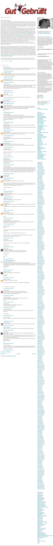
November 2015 (40, 321)
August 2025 (39, 174)
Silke (4, 158)
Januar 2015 (39, 333)
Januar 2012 (39, 378)
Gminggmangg (40, 127)
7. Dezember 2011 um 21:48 (8, 302)
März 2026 (39, 166)
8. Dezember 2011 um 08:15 (8, 330)
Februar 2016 (39, 317)
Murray (38, 508)
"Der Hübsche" (41, 97)
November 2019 (40, 261)
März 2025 (39, 181)
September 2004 (40, 488)
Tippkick (39, 526)
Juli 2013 (39, 356)
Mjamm (38, 500)
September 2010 (40, 398)
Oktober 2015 (39, 322)
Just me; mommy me (41, 528)
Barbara (4, 279)
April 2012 (39, 375)
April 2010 (39, 405)
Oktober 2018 (39, 277)
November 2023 (40, 201)
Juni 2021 (39, 237)
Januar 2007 (39, 453)
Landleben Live (40, 509)
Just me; (39, 531)
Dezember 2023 (40, 199)
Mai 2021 (39, 238)
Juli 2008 (39, 431)
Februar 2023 (39, 212)
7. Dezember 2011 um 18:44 (8, 246)
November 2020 (40, 246)
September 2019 (40, 263)
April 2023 (39, 209)
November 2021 (40, 231)
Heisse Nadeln (40, 498)
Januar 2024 (39, 198)
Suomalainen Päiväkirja (41, 151)
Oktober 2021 (39, 232)
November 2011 (40, 381)
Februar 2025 (39, 182)
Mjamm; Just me (40, 529)
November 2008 (40, 426)
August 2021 (39, 234)
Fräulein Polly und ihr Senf (42, 126)
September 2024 (40, 188)
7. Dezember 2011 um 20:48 (8, 277)
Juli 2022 (39, 221)
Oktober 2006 (39, 457)
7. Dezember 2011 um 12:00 (8, 135)
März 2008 (39, 436)
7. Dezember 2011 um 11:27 (8, 122)
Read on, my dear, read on (42, 144)
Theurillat (20, 35)
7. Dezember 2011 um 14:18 (8, 201)
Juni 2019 (39, 267)
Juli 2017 (39, 296)
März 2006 (39, 466)
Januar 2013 (39, 363)
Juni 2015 (39, 327)
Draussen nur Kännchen (41, 120)
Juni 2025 (39, 177)
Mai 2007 (39, 448)
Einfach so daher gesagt (41, 521)
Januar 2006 (39, 468)
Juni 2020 (39, 252)
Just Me (38, 496)
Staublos (39, 150)
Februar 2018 (39, 287)
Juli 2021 (39, 236)
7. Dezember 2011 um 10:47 (8, 77)
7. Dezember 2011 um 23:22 (8, 321)
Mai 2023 (39, 208)
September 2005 (40, 473)
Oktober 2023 (39, 202)
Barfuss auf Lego (40, 115)
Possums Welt (40, 143)
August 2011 (39, 385)
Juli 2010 (39, 401)
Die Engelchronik (40, 118)
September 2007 (40, 443)
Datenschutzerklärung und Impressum (43, 103)
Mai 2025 (39, 178)
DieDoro (4, 131)
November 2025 (40, 171)
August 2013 (39, 355)
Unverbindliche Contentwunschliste (43, 33)
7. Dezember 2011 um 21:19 (8, 288)
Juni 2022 (39, 222)
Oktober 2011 (39, 382)
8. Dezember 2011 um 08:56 (8, 343)
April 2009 (39, 420)
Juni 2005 (39, 477)
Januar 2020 (39, 258)
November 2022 (40, 216)
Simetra (38, 146)
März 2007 (39, 451)
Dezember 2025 (40, 169)
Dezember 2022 (40, 214)
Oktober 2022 (39, 217)
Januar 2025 (39, 183)
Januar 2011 (39, 393)
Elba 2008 (39, 514)
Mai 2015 (39, 328)
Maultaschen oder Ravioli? (42, 136)
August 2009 (39, 415)
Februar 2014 (39, 347)
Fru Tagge (5, 72)
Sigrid (4, 143)
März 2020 (39, 256)
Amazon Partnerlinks (41, 104)
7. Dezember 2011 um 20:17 (8, 269)
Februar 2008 (39, 437)
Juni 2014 (39, 342)
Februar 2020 (39, 257)
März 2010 (39, 406)
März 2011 (39, 391)
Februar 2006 (39, 467)
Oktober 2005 (39, 472)
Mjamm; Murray (40, 532)
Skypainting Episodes (41, 148)
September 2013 (40, 353)
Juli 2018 (39, 281)
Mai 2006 (39, 463)
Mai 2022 (39, 223)
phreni (4, 100)
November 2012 (40, 366)
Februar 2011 (39, 392)
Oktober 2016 (39, 307)
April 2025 (39, 179)
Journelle (39, 133)
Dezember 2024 (40, 184)
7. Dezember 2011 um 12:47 (8, 147)
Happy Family (39, 499)
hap (38, 539)
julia (4, 290)
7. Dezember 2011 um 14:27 (8, 210)
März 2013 (39, 361)
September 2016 (40, 308)
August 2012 (39, 370)
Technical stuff (40, 525)
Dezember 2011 (40, 380)
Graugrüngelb (40, 128)
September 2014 (40, 338)
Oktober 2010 (39, 397)
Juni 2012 (39, 372)
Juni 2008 (39, 432)
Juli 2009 (39, 416)
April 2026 (39, 164)
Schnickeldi (39, 145)
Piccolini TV (39, 518)
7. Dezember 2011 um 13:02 (8, 164)
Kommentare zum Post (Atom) (10, 356)
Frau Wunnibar (40, 125)
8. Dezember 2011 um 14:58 (8, 350)
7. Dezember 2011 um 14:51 (8, 218)
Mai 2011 (39, 388)
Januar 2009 (39, 423)
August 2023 (39, 204)
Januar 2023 (39, 213)
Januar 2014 (39, 348)
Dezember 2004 (40, 485)
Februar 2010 (39, 407)
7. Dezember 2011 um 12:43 (8, 141)
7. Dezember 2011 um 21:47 (8, 295)
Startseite (18, 353)
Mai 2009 (39, 418)
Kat (4, 239)
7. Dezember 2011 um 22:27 (8, 315)
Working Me (39, 497)
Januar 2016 (39, 318)
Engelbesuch (39, 516)
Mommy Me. (39, 520)
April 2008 (39, 435)
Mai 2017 (39, 298)
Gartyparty (39, 530)
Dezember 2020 (40, 244)
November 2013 (40, 351)
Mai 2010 (39, 403)
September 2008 (40, 428)
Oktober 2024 (39, 187)
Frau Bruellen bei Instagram (42, 109)
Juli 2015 (39, 326)
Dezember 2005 (40, 470)
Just (38, 527)
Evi (4, 331)
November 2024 (40, 186)
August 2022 (39, 219)
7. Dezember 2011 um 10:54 (8, 82)
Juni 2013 (39, 357)
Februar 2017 (39, 302)
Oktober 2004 (39, 487)
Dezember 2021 (40, 229)
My (3, 248)
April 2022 (39, 224)
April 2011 (39, 390)
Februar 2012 (39, 377)
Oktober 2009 (39, 412)
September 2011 (40, 383)
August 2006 (39, 460)
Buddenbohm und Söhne (42, 117)
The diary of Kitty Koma (41, 154)
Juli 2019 (39, 266)
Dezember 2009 (40, 410)
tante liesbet (5, 105)
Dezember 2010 (40, 395)
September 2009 (40, 413)
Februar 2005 (39, 482)
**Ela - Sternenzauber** (7, 260)
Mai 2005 (39, 478)
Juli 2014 (39, 341)
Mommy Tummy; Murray (41, 536)
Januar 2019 (39, 273)
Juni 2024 (39, 192)
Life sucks (39, 519)
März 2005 (39, 481)
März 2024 (39, 196)
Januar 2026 (39, 168)
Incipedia (39, 131)
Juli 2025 (39, 176)
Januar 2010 (39, 408)
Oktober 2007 (39, 442)
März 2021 (39, 241)
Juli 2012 (39, 371)
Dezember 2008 (40, 425)
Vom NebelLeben (40, 155)
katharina (5, 271)
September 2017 (40, 293)
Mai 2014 (39, 343)
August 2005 (39, 475)
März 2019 (39, 271)
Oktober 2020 (39, 247)
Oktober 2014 (39, 337)
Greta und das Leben (41, 129)
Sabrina (4, 67)
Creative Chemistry (40, 502)
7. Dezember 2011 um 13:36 (8, 191)
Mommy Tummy (40, 501)
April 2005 (39, 480)
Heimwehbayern (40, 513)
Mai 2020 (39, 253)
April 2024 (39, 194)
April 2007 (39, 450)
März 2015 (39, 331)
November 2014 (40, 336)
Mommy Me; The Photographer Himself (44, 535)
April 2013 (39, 360)
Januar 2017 (39, 303)
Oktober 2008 (39, 427)
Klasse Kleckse (40, 135)
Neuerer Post (3, 353)
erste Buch (29, 32)
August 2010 (39, 400)
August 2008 (39, 430)
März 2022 (39, 226)
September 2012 (40, 368)
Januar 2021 (39, 243)
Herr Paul (39, 130)
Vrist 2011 (39, 517)
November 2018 (40, 276)
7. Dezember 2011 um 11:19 (8, 112)
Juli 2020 (39, 251)
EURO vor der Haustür (41, 515)
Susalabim (39, 152)
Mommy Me (39, 495)
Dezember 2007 (40, 440)
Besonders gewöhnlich (41, 116)
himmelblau (5, 198)
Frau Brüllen (41, 96)
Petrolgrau (39, 142)
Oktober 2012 (39, 367)
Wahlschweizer (40, 503)
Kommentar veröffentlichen (6, 351)
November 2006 (40, 456)
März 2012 (39, 376)
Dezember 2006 (40, 455)
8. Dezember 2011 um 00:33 (8, 325)
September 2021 (40, 233)
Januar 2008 (39, 438)
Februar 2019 (39, 272)
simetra (4, 327)
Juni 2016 (39, 312)
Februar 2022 (39, 227)
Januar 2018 (39, 288)
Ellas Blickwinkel (40, 121)
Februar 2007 (39, 452)
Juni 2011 (39, 387)
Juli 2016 (39, 311)
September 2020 (40, 248)
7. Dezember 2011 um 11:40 (8, 130)
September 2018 (40, 278)
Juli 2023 (39, 206)
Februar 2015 (39, 332)
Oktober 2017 (39, 292)
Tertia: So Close (40, 153)
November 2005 (40, 471)
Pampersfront (5, 79)
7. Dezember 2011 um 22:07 (8, 307)
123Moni (4, 179)
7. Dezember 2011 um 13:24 (8, 173)
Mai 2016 (39, 313)
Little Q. (38, 493)
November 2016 (40, 306)
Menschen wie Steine (41, 137)
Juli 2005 (39, 476)
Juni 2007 (39, 447)
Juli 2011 (39, 386)
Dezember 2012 (40, 365)
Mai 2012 (39, 373)
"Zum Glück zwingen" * (6, 20)
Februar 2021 (39, 242)
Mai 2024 (39, 193)
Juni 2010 (39, 402)
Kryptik (38, 511)
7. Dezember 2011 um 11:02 (8, 103)
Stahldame (39, 149)
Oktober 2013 (39, 352)
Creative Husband (40, 504)
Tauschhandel (40, 512)
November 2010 (40, 396)
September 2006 (40, 458)
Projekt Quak (39, 537)
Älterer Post (34, 353)
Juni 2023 (39, 207)
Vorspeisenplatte (40, 156)
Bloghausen (39, 510)
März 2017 (39, 301)
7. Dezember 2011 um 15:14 (8, 224)
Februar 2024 (39, 197)
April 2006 (39, 465)
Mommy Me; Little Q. (41, 534)
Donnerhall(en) (40, 119)
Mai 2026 (39, 163)
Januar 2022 (39, 228)
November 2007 (40, 441)
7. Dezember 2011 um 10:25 (8, 71)
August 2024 (39, 189)
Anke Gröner (39, 114)
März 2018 (39, 286)
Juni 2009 (39, 417)
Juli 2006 (39, 461)
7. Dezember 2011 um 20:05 (8, 258)
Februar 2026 (39, 167)
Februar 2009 (39, 422)
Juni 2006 (39, 462)
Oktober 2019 (39, 262)
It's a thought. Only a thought (42, 132)
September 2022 (40, 218)
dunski (4, 322)
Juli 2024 (39, 191)
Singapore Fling (40, 147)
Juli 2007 (39, 446)
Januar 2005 (39, 483)
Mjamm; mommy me (41, 533)
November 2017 (40, 291)
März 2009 (39, 421)
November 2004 (40, 486)
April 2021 (39, 239)
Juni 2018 (39, 282)
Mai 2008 (39, 433)
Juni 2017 (39, 297)
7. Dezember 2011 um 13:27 (8, 178)
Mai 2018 (39, 283)
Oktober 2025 (39, 172)
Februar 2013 (39, 362)
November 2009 (40, 411)
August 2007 (39, 445)
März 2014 (39, 346)
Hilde (4, 175)
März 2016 (39, 316)
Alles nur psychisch (41, 113)
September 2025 (40, 173)
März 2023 (39, 211)
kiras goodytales (40, 134)
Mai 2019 (39, 268)
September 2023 (40, 203)
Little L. (38, 494)
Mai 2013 (39, 358)
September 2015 (40, 323)
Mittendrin (39, 138)
